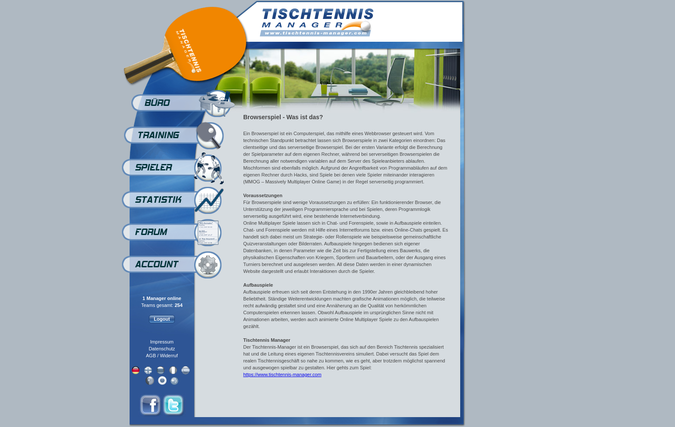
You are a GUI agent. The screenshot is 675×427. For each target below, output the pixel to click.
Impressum (161, 341)
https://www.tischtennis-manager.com (282, 374)
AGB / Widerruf (162, 355)
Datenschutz (162, 348)
